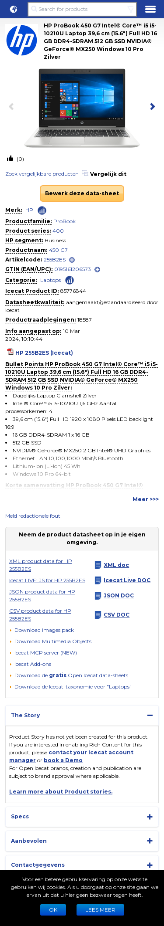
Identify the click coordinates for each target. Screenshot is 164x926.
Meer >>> (146, 499)
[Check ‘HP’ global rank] (42, 210)
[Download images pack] (41, 630)
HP (29, 210)
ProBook (64, 221)
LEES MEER (100, 909)
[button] (13, 9)
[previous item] (13, 107)
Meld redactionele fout (32, 515)
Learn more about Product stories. (60, 791)
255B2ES (55, 259)
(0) (19, 159)
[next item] (151, 107)
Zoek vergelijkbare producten (42, 173)
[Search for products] (82, 9)
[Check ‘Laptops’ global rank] (69, 279)
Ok (53, 909)
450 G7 (58, 250)
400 (58, 230)
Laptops (50, 280)
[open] (72, 260)
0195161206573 (72, 269)
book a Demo (63, 760)
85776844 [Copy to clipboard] (73, 291)
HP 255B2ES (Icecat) (44, 352)
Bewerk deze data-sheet (82, 193)
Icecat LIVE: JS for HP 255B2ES (47, 580)
